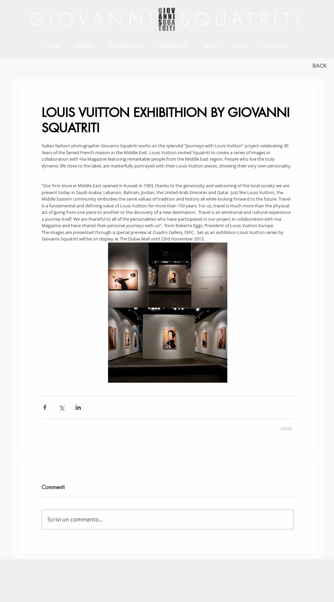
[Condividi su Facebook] (45, 407)
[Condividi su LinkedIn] (78, 407)
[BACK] (319, 66)
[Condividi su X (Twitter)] (61, 407)
